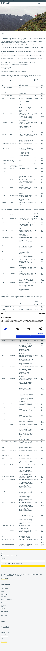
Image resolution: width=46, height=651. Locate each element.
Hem (3, 33)
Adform (11, 424)
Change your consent (5, 68)
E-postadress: (3, 558)
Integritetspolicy (4, 596)
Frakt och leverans (4, 588)
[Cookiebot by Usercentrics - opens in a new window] (39, 313)
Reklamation (3, 593)
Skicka (23, 566)
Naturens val (3, 608)
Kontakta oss (4, 641)
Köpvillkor (3, 586)
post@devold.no (4, 634)
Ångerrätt (2, 591)
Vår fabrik (2, 606)
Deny (23, 336)
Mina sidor (3, 621)
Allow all (37, 336)
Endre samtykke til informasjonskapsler (8, 622)
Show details (40, 333)
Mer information (4, 578)
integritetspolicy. (19, 563)
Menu (44, 3)
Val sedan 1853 (4, 615)
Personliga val (3, 614)
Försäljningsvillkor (4, 594)
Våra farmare (3, 605)
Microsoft (12, 387)
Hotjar (11, 230)
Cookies (2, 597)
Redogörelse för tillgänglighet (6, 599)
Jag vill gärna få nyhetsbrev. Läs (12, 563)
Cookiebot (24, 71)
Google (11, 179)
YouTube (12, 306)
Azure (11, 113)
